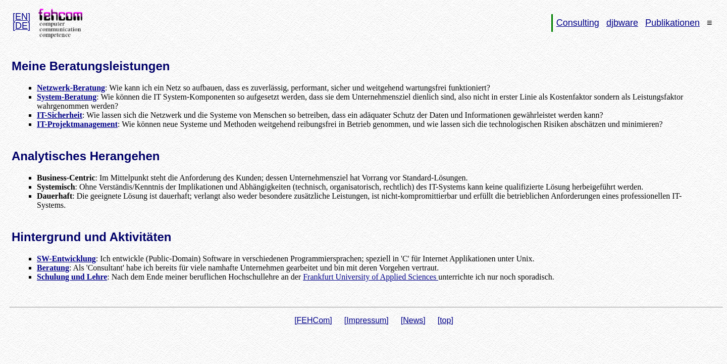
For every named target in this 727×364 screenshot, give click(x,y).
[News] (413, 320)
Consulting (577, 23)
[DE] (21, 26)
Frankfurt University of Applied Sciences (370, 276)
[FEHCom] (313, 320)
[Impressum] (366, 320)
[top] (445, 320)
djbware (622, 23)
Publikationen (672, 23)
